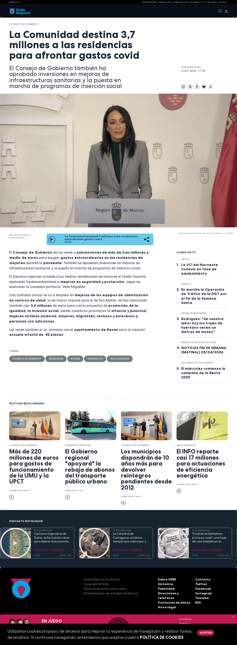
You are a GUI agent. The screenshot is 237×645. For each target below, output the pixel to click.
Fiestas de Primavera (193, 313)
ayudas (75, 358)
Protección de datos (174, 603)
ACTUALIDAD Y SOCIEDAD (49, 549)
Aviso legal (167, 607)
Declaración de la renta (197, 362)
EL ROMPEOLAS (43, 530)
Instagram (203, 593)
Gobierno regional (78, 445)
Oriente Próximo (149, 2)
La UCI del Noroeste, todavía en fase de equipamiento (200, 269)
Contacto (202, 579)
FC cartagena (210, 2)
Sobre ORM (167, 579)
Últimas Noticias (181, 2)
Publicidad (166, 589)
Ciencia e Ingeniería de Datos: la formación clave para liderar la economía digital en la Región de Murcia (51, 538)
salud (185, 259)
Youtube (202, 598)
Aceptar (206, 632)
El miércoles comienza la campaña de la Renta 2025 (203, 372)
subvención (95, 358)
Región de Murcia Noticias (198, 342)
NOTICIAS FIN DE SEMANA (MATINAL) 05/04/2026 (203, 350)
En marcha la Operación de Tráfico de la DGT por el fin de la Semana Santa (204, 296)
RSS (198, 603)
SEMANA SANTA (165, 2)
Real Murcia (196, 2)
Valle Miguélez (119, 358)
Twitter (201, 584)
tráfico (186, 283)
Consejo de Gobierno (23, 24)
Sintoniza (165, 584)
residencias (56, 358)
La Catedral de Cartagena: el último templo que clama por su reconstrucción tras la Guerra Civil (130, 538)
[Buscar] (225, 11)
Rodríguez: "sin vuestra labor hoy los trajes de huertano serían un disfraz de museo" (202, 325)
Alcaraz (222, 2)
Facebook (203, 589)
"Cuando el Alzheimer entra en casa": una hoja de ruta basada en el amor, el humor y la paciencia (209, 538)
